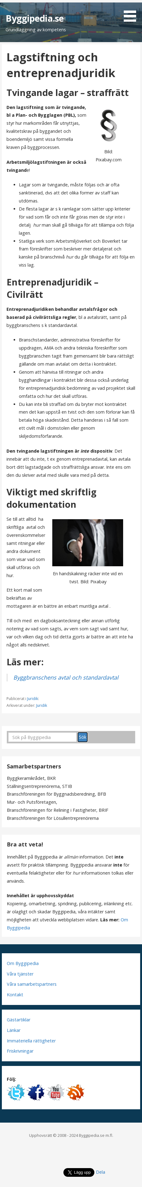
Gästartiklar (18, 1020)
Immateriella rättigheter (31, 1041)
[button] (132, 12)
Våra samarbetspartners (32, 984)
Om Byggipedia (23, 963)
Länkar (13, 1030)
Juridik (32, 698)
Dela (100, 1172)
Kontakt (15, 995)
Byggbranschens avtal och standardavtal (65, 677)
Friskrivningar (20, 1051)
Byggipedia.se (35, 18)
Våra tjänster (20, 974)
